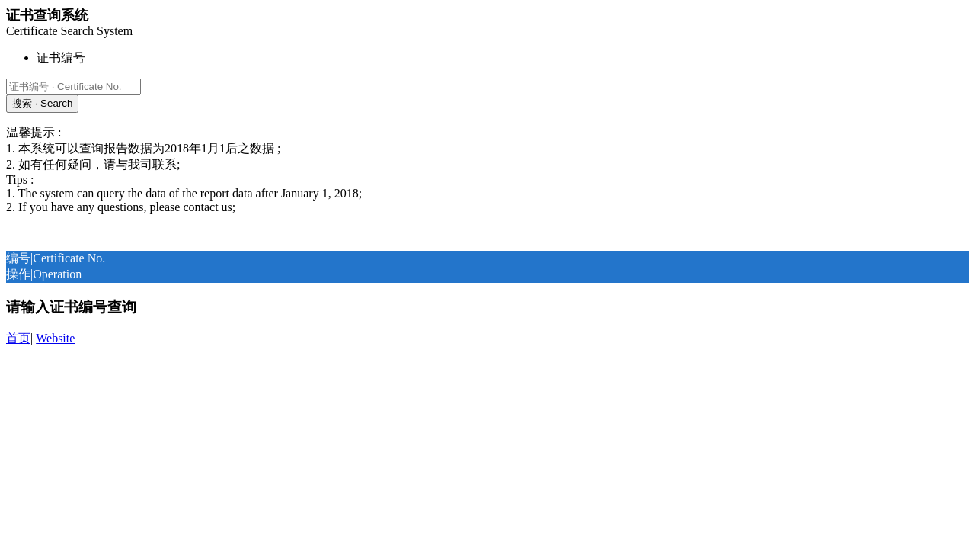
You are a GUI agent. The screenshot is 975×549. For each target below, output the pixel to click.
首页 (18, 338)
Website (55, 338)
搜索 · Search (42, 103)
